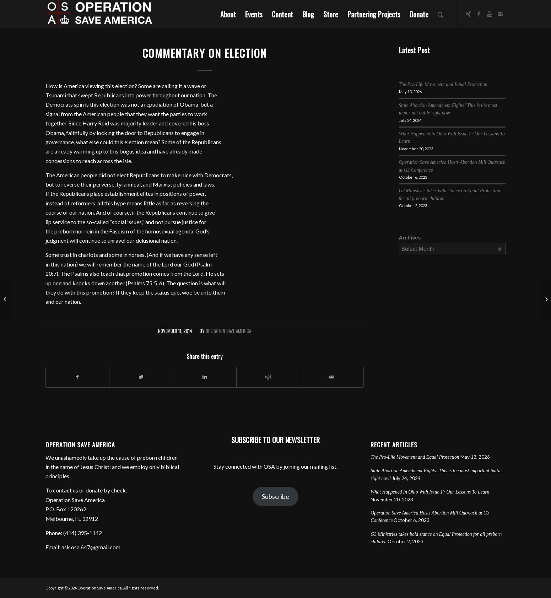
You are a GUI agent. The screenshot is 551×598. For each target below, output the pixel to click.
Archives (410, 238)
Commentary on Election (204, 53)
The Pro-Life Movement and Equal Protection (443, 84)
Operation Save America (228, 331)
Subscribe (275, 496)
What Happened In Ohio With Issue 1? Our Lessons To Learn (430, 492)
